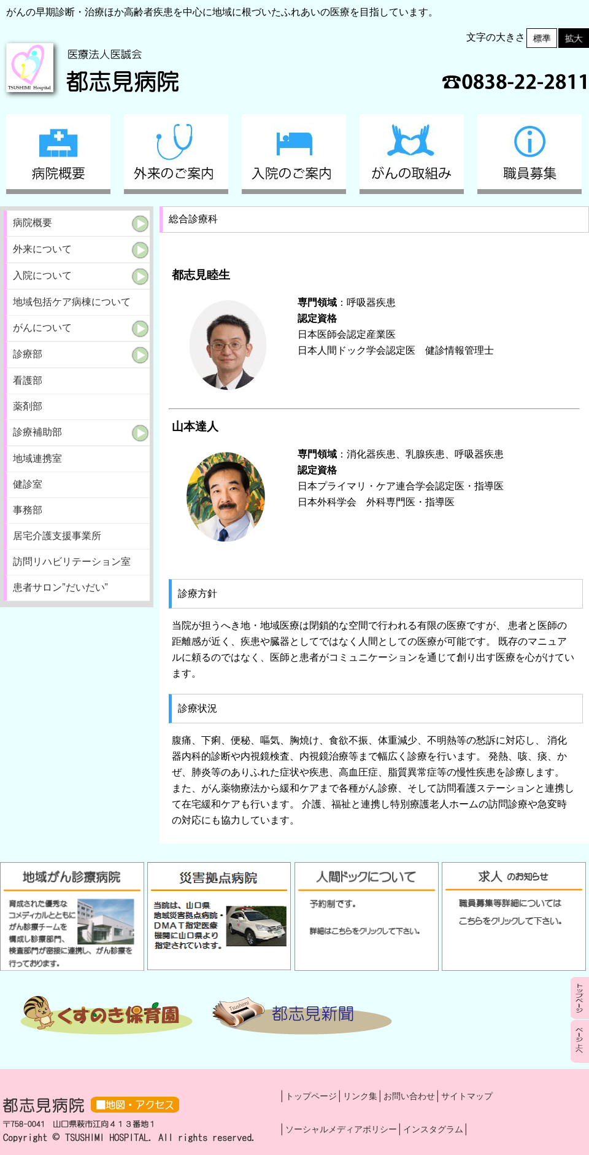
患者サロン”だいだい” (60, 587)
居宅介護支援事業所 (57, 536)
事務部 (27, 510)
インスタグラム (433, 1129)
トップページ (311, 1096)
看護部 (27, 380)
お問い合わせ (409, 1096)
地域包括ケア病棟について (72, 302)
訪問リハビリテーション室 (72, 561)
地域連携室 (37, 458)
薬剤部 (27, 406)
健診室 (27, 484)
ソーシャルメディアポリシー (341, 1129)
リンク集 (360, 1096)
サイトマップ (467, 1096)
